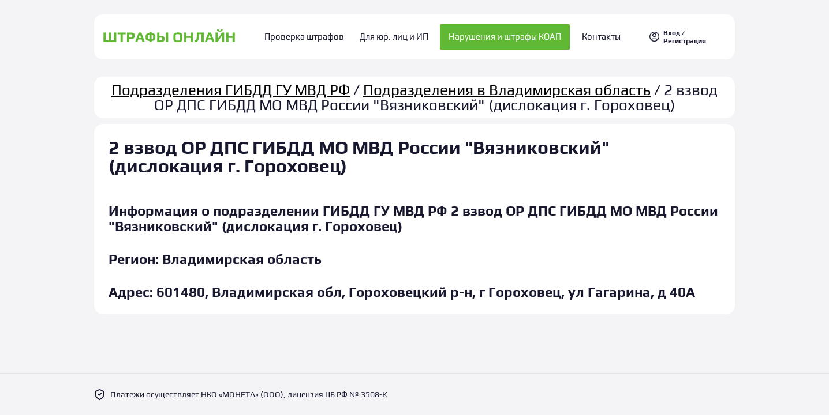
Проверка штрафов (311, 35)
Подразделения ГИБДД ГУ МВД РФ (230, 85)
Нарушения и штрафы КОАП (502, 35)
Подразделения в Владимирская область (507, 85)
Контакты (595, 35)
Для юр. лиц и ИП (394, 35)
